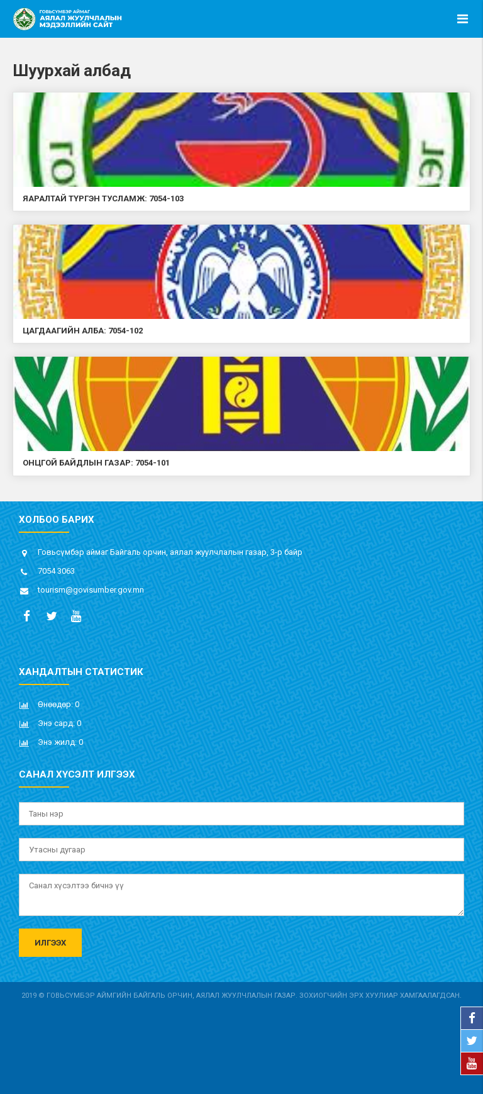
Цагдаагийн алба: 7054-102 (83, 330)
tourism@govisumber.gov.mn (91, 589)
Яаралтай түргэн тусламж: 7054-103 (103, 198)
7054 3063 (56, 571)
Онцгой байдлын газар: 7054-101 (96, 462)
